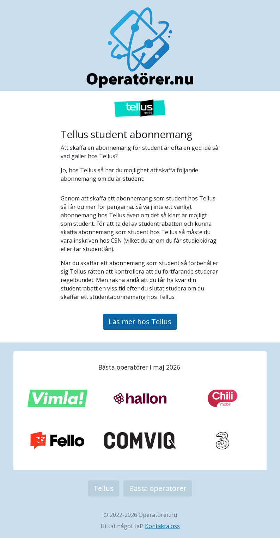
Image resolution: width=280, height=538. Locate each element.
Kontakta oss (162, 526)
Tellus (103, 488)
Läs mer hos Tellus (140, 321)
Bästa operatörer (158, 488)
